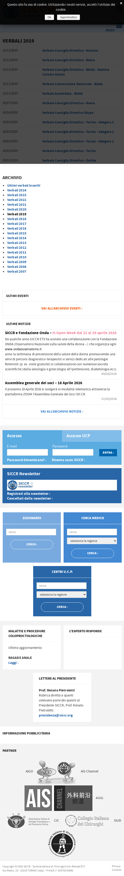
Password (59, 446)
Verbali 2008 (16, 266)
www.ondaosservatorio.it (23, 349)
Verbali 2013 (16, 243)
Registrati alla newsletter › (28, 493)
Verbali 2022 (16, 200)
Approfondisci (68, 17)
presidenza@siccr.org (56, 715)
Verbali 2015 (16, 233)
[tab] (32, 436)
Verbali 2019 (16, 214)
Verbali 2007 (16, 271)
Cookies (117, 870)
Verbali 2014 (16, 238)
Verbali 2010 (16, 257)
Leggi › (13, 662)
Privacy (116, 866)
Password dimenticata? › (26, 460)
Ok (49, 17)
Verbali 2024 (16, 190)
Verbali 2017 (16, 223)
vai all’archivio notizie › (62, 411)
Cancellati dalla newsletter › (30, 498)
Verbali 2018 (16, 219)
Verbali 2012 (16, 247)
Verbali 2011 (16, 252)
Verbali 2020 (16, 209)
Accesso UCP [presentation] (79, 436)
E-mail (12, 446)
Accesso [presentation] (14, 436)
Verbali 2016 (16, 228)
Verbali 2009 (16, 262)
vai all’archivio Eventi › (62, 308)
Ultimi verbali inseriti (23, 185)
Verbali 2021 (16, 204)
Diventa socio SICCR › (68, 460)
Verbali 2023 (16, 195)
